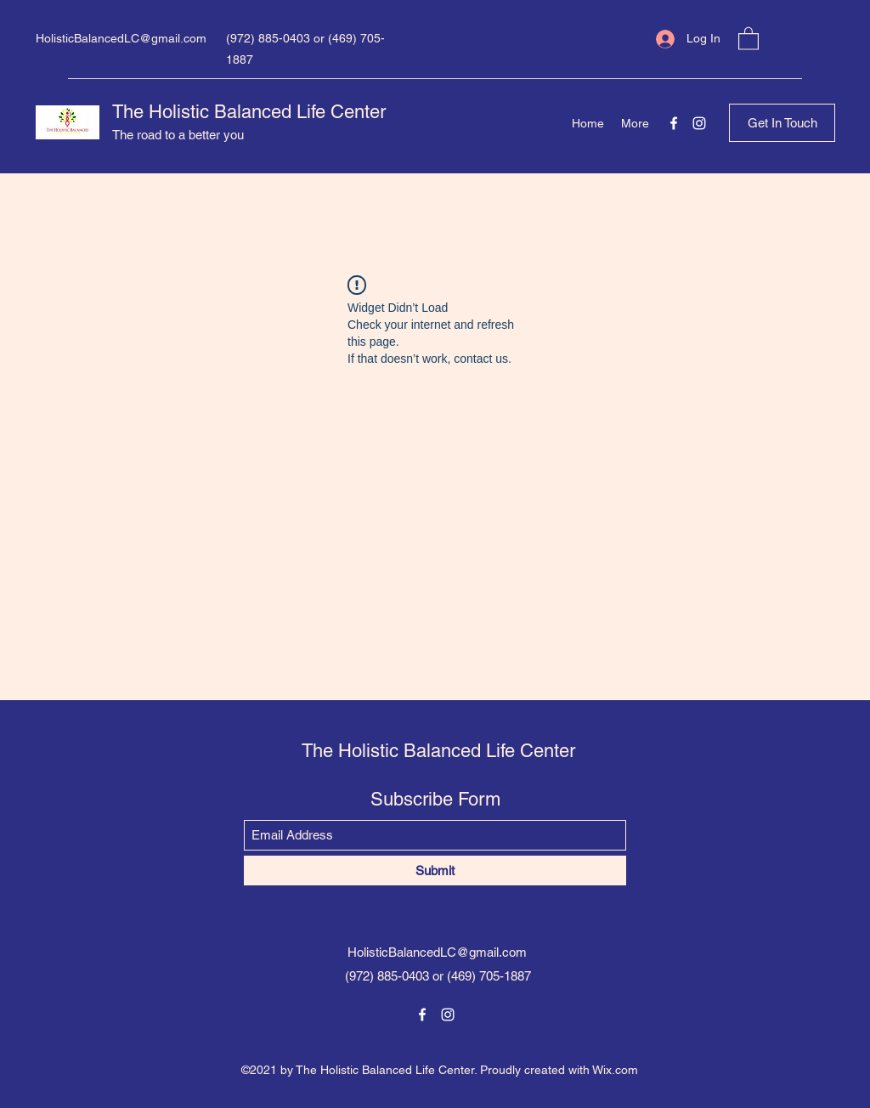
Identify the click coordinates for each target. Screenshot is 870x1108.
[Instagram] (699, 123)
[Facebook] (673, 123)
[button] (748, 37)
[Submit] (435, 870)
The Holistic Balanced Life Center (249, 111)
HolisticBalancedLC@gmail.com (121, 38)
